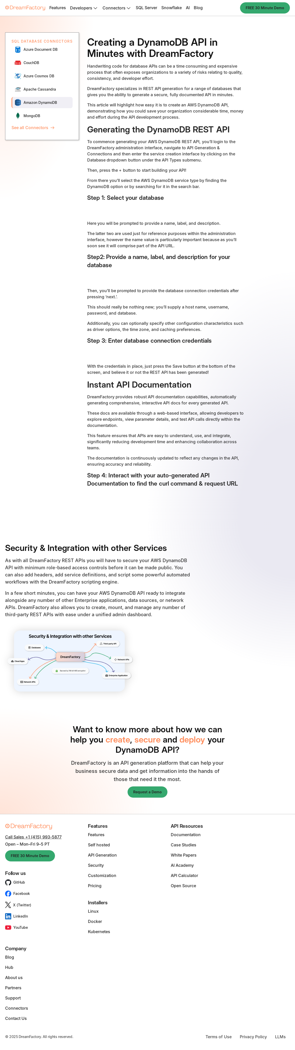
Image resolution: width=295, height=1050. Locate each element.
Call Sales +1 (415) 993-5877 (33, 836)
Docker (95, 921)
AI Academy (182, 865)
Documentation (186, 834)
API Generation (102, 855)
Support (13, 997)
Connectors (16, 1008)
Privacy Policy (253, 1036)
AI (188, 7)
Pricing (94, 885)
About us (14, 977)
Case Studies (183, 844)
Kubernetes (99, 931)
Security (96, 865)
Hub (9, 967)
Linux (93, 911)
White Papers (184, 855)
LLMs (280, 1036)
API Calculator (184, 875)
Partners (13, 987)
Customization (102, 875)
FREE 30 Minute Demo (265, 8)
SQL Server (146, 7)
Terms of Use (219, 1036)
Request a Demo (147, 792)
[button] (84, 8)
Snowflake (171, 7)
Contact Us (16, 1018)
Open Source (183, 885)
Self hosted (99, 844)
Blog (198, 7)
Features (57, 7)
